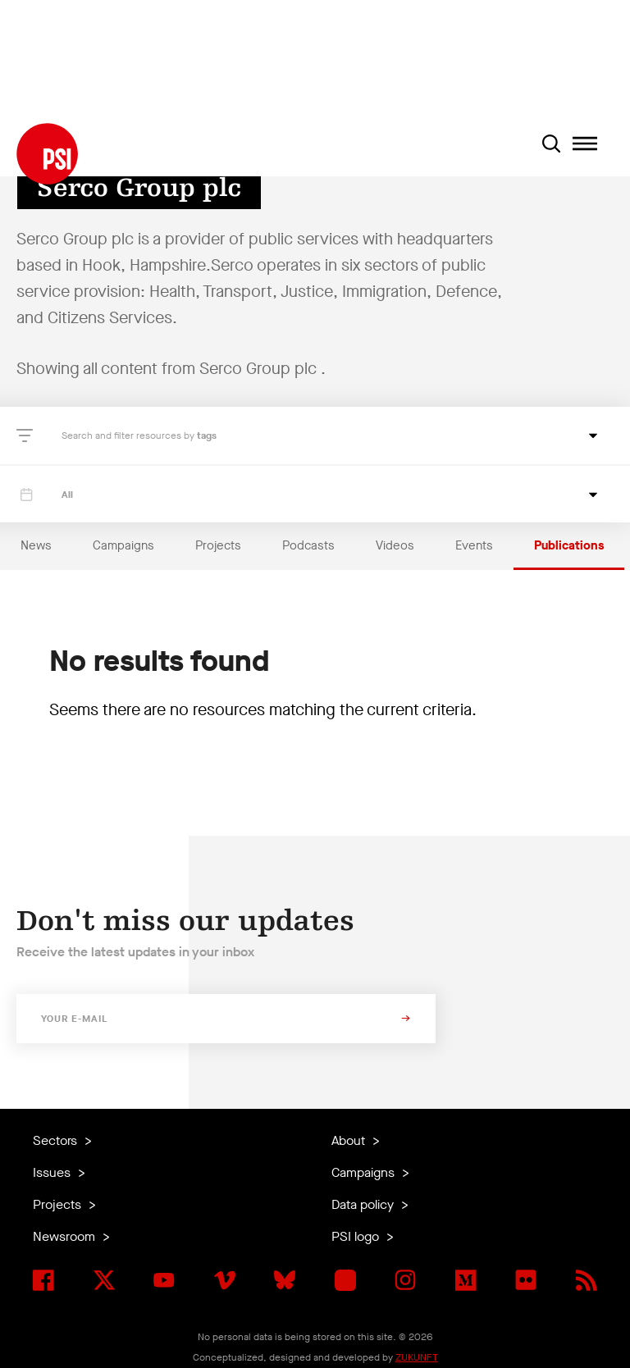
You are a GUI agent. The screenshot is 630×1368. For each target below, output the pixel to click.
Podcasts (308, 545)
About (349, 1140)
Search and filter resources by (129, 435)
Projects (218, 545)
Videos (395, 545)
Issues (53, 1172)
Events (474, 545)
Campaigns (123, 545)
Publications (569, 545)
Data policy (364, 1204)
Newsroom (65, 1236)
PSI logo (356, 1236)
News (36, 545)
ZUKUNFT (416, 1357)
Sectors (56, 1140)
